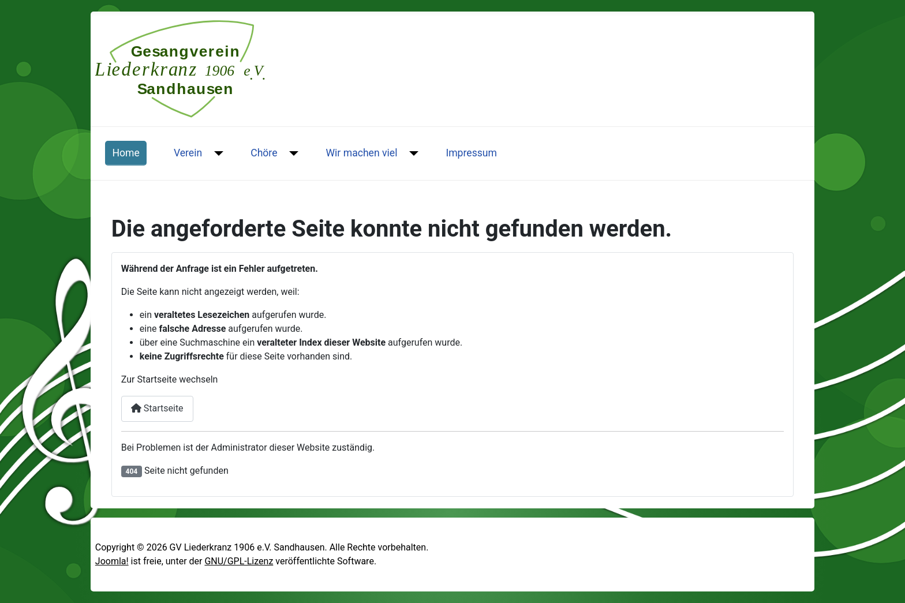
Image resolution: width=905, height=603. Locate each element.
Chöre (263, 153)
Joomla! (112, 561)
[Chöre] (292, 153)
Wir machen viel (361, 153)
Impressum (471, 153)
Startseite (157, 408)
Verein (188, 153)
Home (125, 153)
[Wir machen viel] (411, 153)
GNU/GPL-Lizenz (238, 561)
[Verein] (216, 153)
